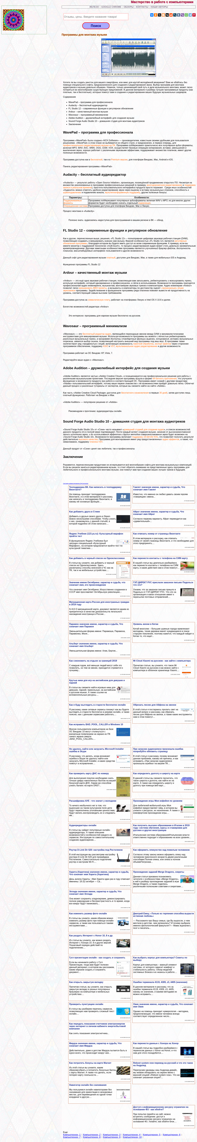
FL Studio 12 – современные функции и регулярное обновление (101, 108)
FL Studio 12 (118, 238)
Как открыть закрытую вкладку (86, 982)
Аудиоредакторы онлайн (82, 825)
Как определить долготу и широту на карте (156, 773)
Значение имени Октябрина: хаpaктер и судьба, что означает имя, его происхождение (97, 583)
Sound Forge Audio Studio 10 (78, 429)
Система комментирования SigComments (75, 483)
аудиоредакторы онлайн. (109, 411)
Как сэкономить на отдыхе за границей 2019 (93, 661)
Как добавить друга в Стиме (84, 511)
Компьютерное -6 (171, 1135)
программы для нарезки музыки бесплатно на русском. (113, 316)
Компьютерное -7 (72, 1137)
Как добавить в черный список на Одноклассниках (97, 558)
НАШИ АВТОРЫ (159, 7)
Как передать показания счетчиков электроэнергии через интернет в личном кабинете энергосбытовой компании (97, 1026)
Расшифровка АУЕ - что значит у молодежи (92, 801)
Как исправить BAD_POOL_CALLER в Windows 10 (96, 724)
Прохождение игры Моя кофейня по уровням (157, 801)
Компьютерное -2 (92, 1135)
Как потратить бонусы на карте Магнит (90, 1063)
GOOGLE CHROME (111, 7)
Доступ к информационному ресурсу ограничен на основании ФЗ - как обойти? (160, 1108)
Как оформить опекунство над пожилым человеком (161, 850)
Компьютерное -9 (112, 1137)
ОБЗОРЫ (129, 7)
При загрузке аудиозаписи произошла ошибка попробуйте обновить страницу (158, 750)
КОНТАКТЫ (142, 7)
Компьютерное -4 (131, 1135)
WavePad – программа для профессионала (91, 102)
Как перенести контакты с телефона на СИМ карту (160, 558)
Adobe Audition (71, 376)
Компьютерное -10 (132, 1137)
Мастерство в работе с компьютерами (164, 2)
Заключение (75, 124)
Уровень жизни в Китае (145, 624)
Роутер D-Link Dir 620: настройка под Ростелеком (96, 850)
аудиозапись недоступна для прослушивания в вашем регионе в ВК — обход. (124, 220)
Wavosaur (69, 334)
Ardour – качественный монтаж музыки (88, 112)
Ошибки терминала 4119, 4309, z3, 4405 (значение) (160, 982)
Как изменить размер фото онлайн (88, 913)
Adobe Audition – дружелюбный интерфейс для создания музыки (101, 118)
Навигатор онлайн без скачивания (87, 1085)
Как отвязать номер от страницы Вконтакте (156, 534)
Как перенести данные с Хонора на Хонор (156, 1043)
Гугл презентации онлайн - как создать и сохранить (97, 957)
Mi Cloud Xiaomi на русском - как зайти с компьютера (162, 661)
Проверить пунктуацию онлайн (86, 1004)
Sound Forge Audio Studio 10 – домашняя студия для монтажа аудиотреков (107, 121)
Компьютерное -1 (72, 1135)
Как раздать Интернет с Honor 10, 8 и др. (91, 935)
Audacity (68, 182)
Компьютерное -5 (151, 1135)
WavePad (81, 140)
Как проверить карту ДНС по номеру (89, 773)
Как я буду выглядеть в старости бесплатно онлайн (97, 705)
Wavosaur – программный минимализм (88, 115)
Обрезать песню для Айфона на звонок (154, 705)
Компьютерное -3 (112, 1135)
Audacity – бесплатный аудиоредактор (88, 105)
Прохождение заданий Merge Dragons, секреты (158, 872)
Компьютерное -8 (92, 1137)
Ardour (67, 280)
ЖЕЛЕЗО (94, 7)
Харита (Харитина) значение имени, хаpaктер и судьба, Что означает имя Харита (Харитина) (99, 873)
